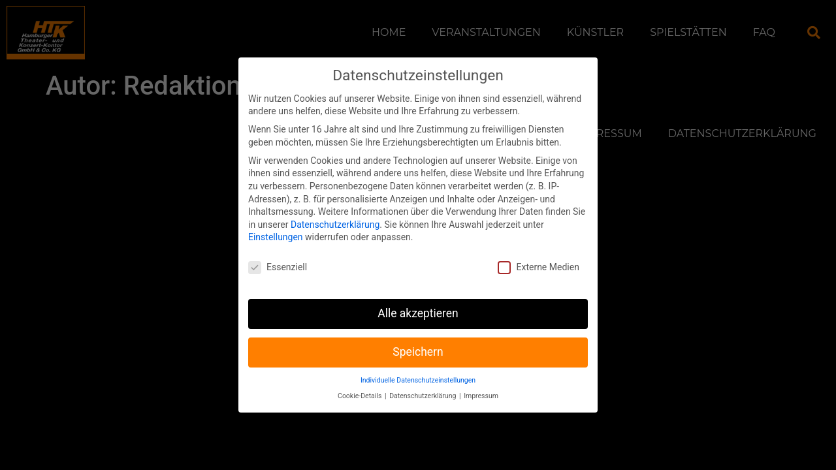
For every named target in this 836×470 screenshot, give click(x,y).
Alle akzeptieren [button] (418, 299)
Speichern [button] (418, 338)
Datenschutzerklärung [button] (423, 382)
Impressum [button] (481, 382)
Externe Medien (538, 253)
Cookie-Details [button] (360, 382)
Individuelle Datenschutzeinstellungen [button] (418, 366)
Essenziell (277, 253)
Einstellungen (275, 223)
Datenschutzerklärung (335, 210)
